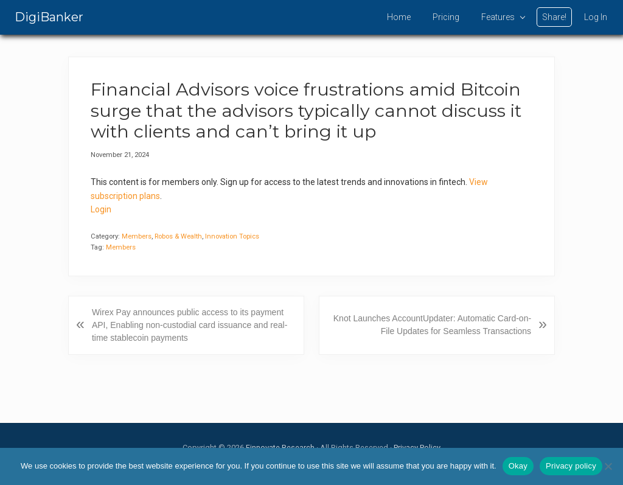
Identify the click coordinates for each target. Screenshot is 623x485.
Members (136, 236)
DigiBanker (49, 17)
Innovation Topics (232, 236)
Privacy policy (571, 465)
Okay (518, 465)
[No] (608, 466)
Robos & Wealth (178, 236)
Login (101, 209)
